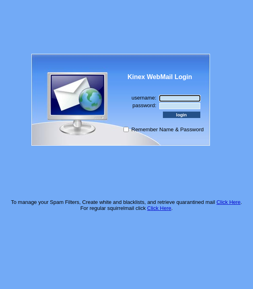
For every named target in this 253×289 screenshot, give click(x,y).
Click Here (228, 202)
